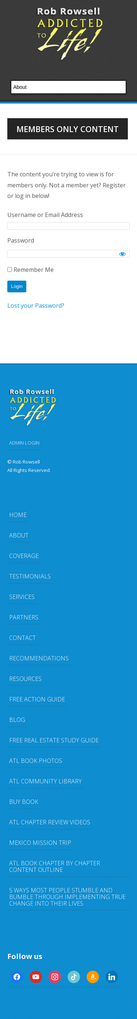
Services (22, 597)
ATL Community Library (45, 781)
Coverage (24, 556)
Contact (22, 638)
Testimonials (30, 576)
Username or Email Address (45, 215)
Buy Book (23, 802)
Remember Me (30, 270)
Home (18, 515)
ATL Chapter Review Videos (49, 822)
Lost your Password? (35, 305)
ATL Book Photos (35, 761)
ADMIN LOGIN (24, 442)
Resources (25, 679)
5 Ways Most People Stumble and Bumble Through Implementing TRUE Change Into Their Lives (67, 896)
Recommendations (39, 658)
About (18, 535)
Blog (17, 720)
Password (20, 240)
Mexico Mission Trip (40, 843)
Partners (23, 617)
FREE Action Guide (37, 699)
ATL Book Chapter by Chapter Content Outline (54, 866)
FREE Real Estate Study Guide (54, 740)
